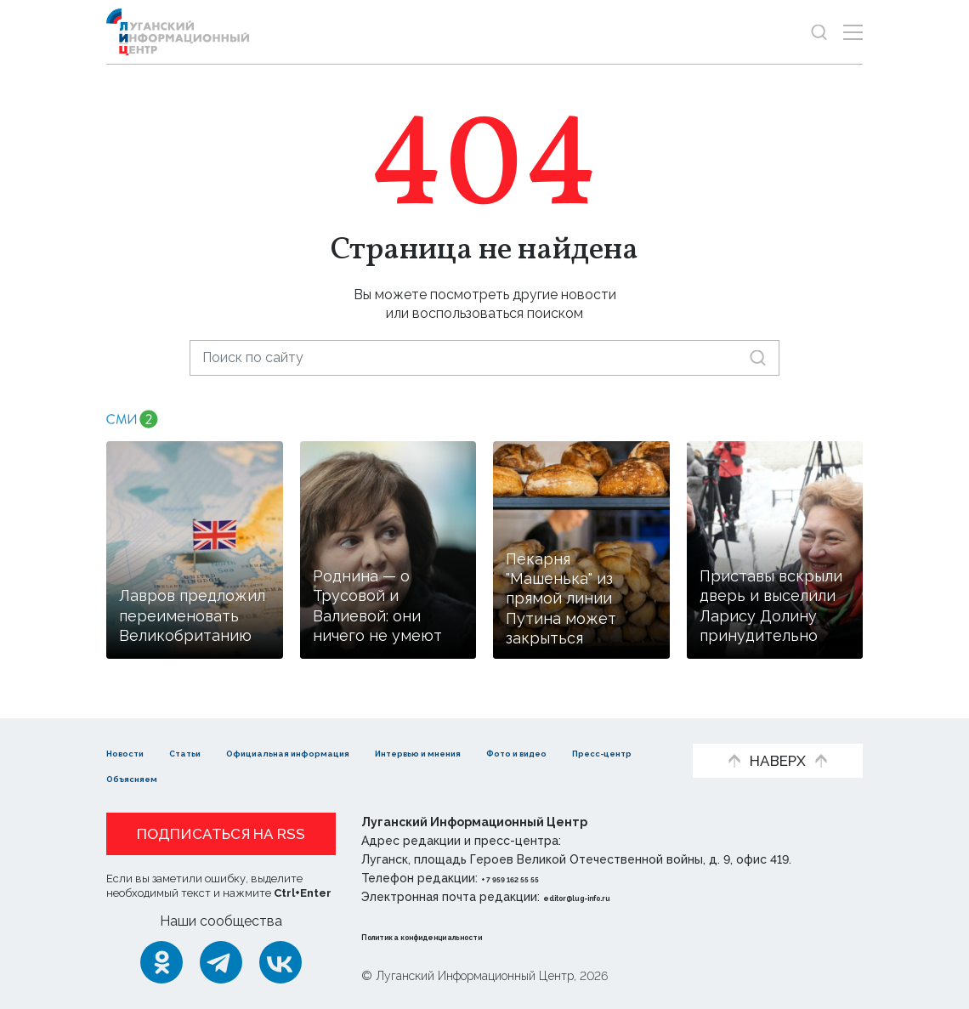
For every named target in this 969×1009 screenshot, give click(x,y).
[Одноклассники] (161, 962)
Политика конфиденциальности (464, 936)
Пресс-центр (277, 777)
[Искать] (758, 357)
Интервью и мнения (553, 752)
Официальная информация (362, 752)
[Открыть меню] (853, 32)
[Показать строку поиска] (819, 32)
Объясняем (390, 777)
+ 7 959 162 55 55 (529, 878)
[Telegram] (221, 962)
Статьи (216, 752)
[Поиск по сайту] (484, 357)
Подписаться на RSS (221, 833)
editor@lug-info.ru (601, 897)
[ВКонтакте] (280, 962)
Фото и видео (155, 777)
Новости (136, 752)
